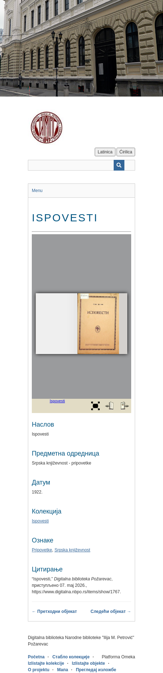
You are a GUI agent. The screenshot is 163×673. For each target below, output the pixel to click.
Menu (37, 190)
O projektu (38, 669)
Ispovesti (40, 521)
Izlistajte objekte (88, 663)
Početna (36, 656)
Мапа (62, 669)
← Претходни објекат (54, 611)
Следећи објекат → (110, 611)
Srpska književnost (72, 549)
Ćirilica (125, 151)
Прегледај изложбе (96, 669)
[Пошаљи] (119, 165)
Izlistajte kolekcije (46, 663)
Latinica (105, 151)
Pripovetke (42, 549)
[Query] (81, 165)
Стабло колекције (70, 656)
